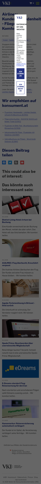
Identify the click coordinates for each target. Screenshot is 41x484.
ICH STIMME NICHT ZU (20, 87)
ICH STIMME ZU (20, 74)
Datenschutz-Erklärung (21, 64)
